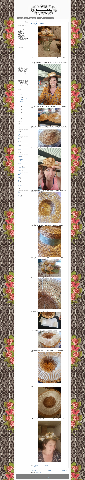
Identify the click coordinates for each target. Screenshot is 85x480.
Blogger (48, 477)
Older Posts (64, 470)
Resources (40, 18)
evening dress (20, 184)
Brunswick (19, 137)
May (20, 94)
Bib (18, 135)
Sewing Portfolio (32, 18)
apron (19, 175)
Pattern (19, 152)
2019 (20, 104)
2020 (20, 91)
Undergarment (20, 170)
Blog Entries (20, 18)
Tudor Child (20, 166)
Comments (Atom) (38, 472)
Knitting (19, 148)
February (21, 101)
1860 (34, 466)
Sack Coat (19, 156)
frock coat (19, 185)
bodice (19, 177)
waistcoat (19, 196)
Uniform (19, 171)
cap (18, 180)
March (21, 97)
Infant (19, 146)
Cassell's (19, 138)
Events (26, 18)
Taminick (19, 163)
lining (19, 189)
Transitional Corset (21, 164)
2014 (20, 112)
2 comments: (46, 465)
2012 (20, 115)
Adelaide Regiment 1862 (48, 18)
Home (49, 470)
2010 (20, 118)
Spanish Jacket (20, 160)
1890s (19, 134)
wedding (19, 198)
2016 (20, 109)
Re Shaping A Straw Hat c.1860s (38, 24)
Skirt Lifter (19, 157)
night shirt (19, 191)
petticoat (19, 193)
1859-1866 (19, 130)
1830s (19, 127)
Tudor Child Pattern (21, 167)
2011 (20, 117)
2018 (20, 106)
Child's (19, 139)
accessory (19, 173)
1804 (18, 123)
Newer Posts (33, 470)
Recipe (19, 153)
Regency (19, 155)
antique (19, 174)
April (21, 95)
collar (19, 181)
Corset (19, 141)
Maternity (19, 149)
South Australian (20, 159)
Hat (36, 466)
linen (18, 188)
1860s (19, 131)
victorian (19, 195)
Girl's (18, 142)
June (20, 92)
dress (18, 182)
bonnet (19, 178)
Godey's (19, 145)
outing (19, 192)
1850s (19, 128)
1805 (18, 124)
